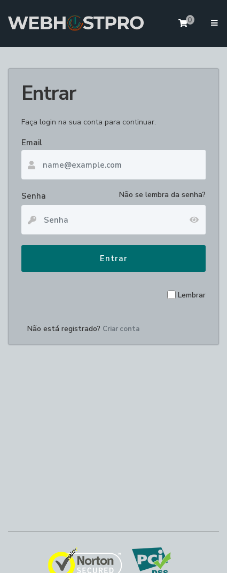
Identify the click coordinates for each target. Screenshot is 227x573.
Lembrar (192, 295)
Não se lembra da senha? (162, 195)
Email (31, 142)
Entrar (114, 258)
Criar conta (121, 329)
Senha (33, 196)
